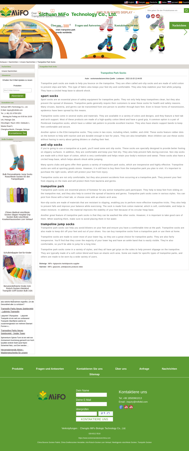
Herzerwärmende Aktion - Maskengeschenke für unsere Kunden (14, 353)
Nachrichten (179, 25)
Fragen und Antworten (87, 25)
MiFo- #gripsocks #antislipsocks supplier (63, 264)
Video (155, 25)
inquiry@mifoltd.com (137, 402)
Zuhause (8, 25)
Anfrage (144, 368)
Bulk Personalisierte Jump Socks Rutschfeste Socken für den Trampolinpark (17, 177)
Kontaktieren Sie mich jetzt (17, 134)
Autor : (88, 79)
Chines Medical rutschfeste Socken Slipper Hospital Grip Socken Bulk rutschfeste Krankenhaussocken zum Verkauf (17, 216)
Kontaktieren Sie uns (126, 25)
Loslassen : (121, 79)
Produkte (31, 25)
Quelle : (113, 79)
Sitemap (94, 374)
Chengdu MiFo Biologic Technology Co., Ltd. (103, 428)
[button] (86, 56)
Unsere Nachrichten (27, 62)
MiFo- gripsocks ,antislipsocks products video (65, 267)
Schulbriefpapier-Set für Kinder (17, 253)
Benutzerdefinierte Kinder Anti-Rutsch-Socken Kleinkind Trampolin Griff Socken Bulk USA (17, 288)
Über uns (56, 25)
